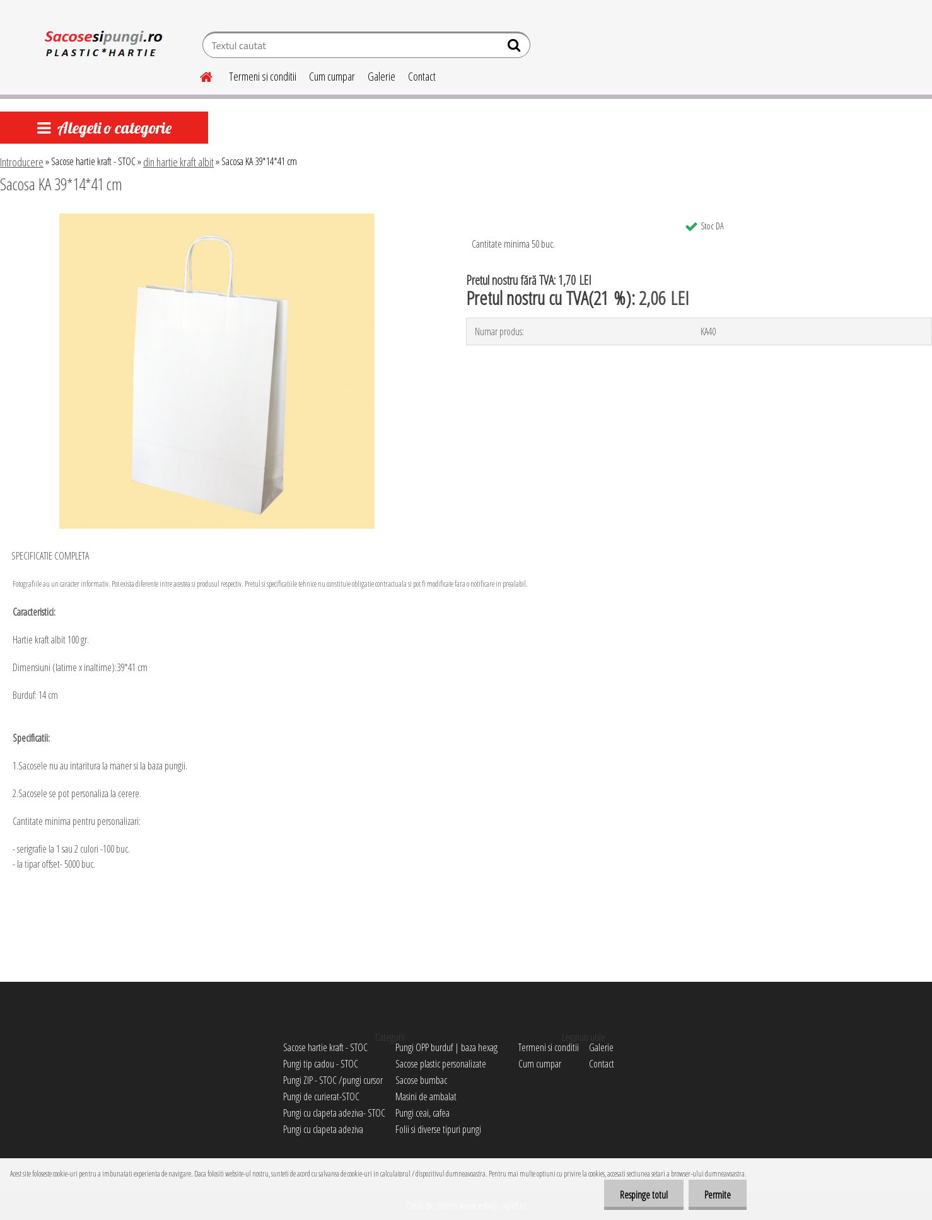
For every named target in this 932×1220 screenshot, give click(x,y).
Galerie (381, 76)
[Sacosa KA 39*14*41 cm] (217, 219)
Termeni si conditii (262, 76)
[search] (515, 47)
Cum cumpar (332, 76)
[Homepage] (198, 74)
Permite (717, 1195)
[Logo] (102, 46)
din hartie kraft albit (178, 162)
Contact (422, 76)
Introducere (22, 162)
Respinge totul (644, 1195)
